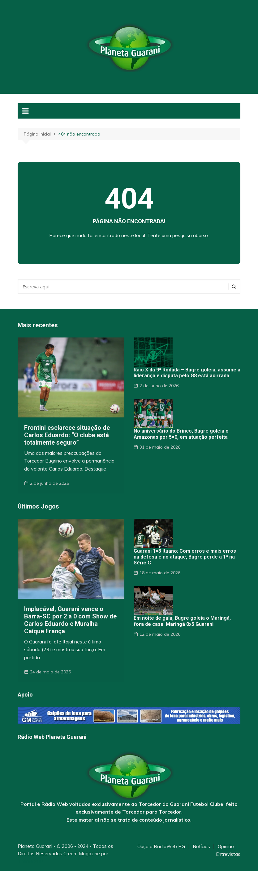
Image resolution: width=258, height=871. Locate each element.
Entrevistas (228, 854)
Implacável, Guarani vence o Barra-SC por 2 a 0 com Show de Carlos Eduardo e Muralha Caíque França (70, 620)
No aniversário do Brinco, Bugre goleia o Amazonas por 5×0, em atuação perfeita (181, 434)
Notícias (201, 846)
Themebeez (31, 861)
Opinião (226, 846)
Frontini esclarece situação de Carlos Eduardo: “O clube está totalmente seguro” (67, 435)
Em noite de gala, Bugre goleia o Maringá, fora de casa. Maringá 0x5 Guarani (182, 621)
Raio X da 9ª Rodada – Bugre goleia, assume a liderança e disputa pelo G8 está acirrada (187, 373)
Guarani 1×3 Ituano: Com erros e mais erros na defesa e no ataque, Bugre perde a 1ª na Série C (185, 557)
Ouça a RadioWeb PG (161, 846)
